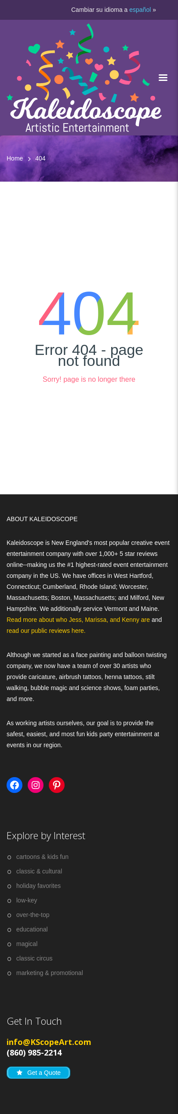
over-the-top (32, 914)
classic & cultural (39, 871)
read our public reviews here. (46, 630)
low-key (26, 900)
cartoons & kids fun (42, 856)
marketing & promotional (49, 972)
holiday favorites (38, 885)
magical (26, 943)
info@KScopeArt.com (49, 1042)
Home (15, 158)
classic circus (34, 958)
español (140, 9)
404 (40, 158)
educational (32, 929)
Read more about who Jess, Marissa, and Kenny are (79, 619)
